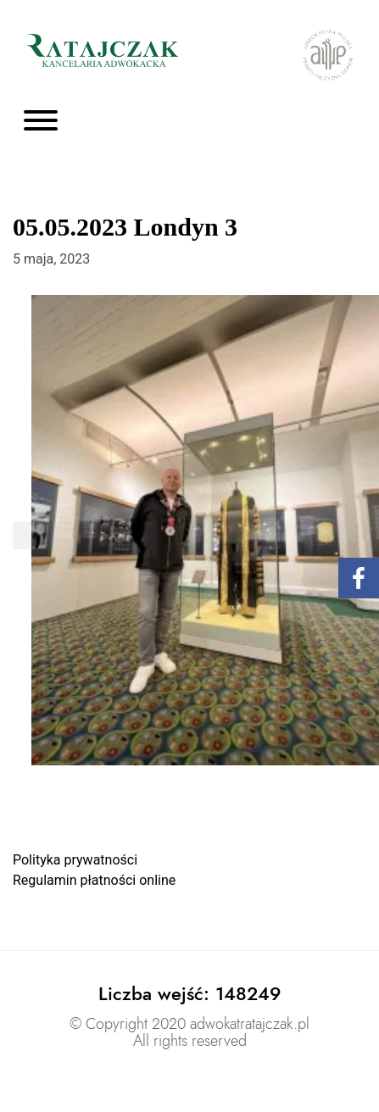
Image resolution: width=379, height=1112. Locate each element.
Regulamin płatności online (94, 880)
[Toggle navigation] (41, 121)
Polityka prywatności (75, 860)
